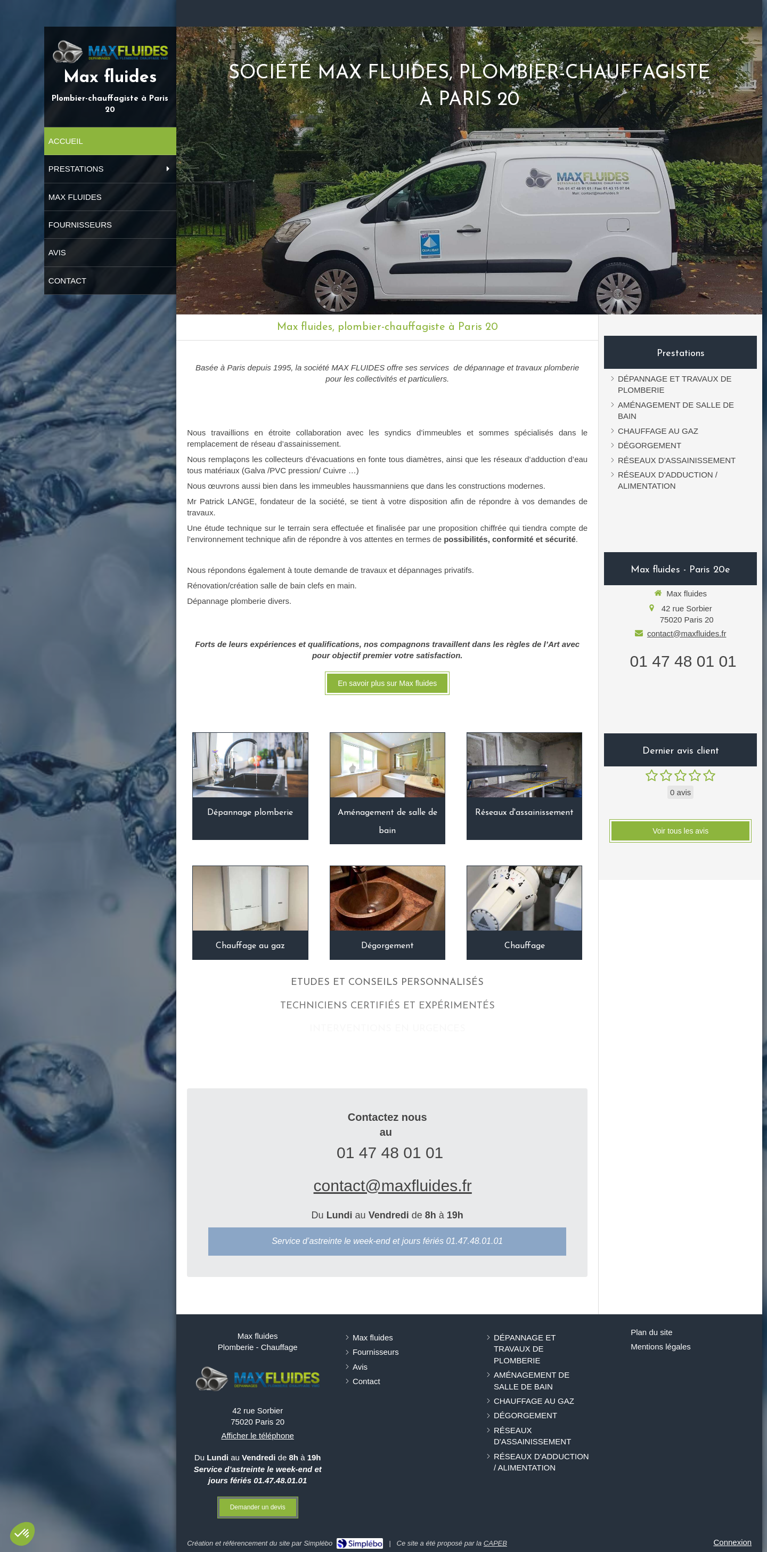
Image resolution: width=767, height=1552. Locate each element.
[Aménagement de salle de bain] (387, 765)
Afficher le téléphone (257, 1435)
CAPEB (495, 1543)
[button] (22, 1534)
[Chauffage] (524, 898)
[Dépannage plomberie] (250, 765)
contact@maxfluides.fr (393, 1185)
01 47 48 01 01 (390, 1152)
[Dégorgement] (387, 898)
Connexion (732, 1542)
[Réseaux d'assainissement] (524, 765)
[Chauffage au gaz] (250, 898)
